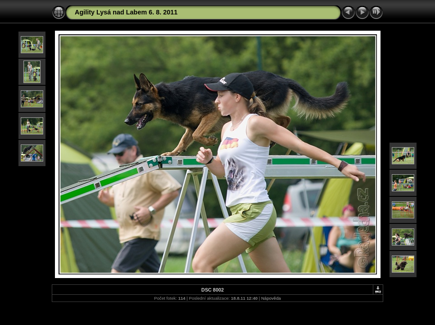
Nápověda (271, 298)
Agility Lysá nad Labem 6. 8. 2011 (126, 12)
